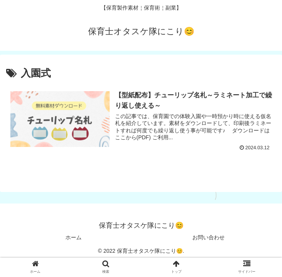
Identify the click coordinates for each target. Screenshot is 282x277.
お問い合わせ (208, 237)
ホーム (73, 237)
